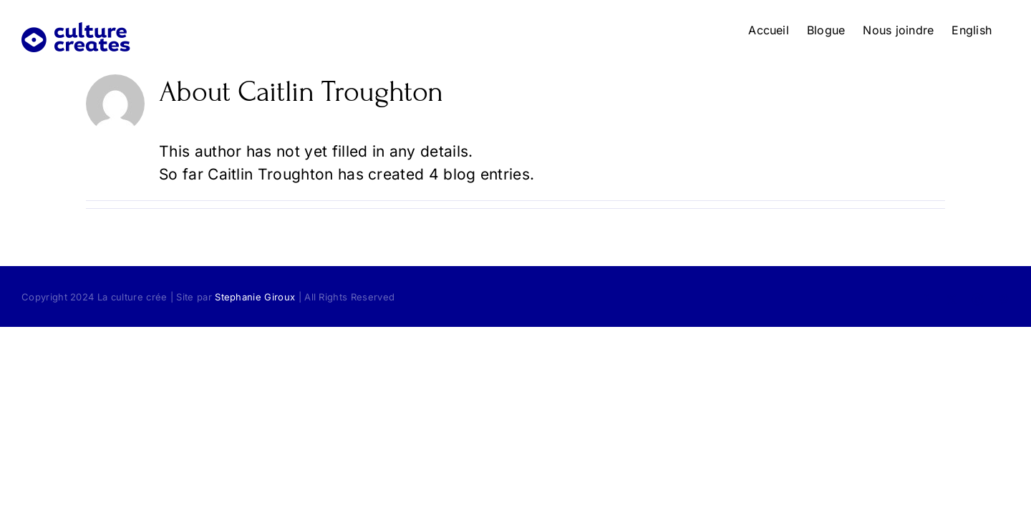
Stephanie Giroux (255, 297)
